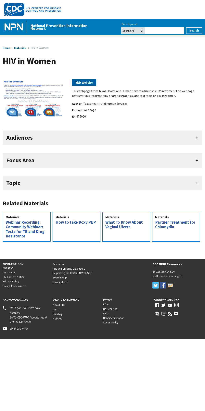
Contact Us (9, 272)
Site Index (58, 264)
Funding (57, 314)
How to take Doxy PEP (76, 222)
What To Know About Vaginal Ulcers (124, 225)
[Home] (14, 27)
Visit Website (84, 82)
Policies (57, 318)
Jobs (56, 309)
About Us (8, 268)
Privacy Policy (11, 281)
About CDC (59, 305)
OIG (105, 313)
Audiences (19, 137)
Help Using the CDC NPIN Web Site (72, 273)
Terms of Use (60, 282)
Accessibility (110, 322)
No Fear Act (110, 309)
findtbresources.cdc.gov (167, 276)
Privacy (107, 300)
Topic (13, 183)
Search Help (60, 277)
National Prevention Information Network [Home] (58, 27)
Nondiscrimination (113, 318)
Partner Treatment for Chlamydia (175, 225)
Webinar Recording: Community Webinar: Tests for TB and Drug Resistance (25, 229)
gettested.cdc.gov (163, 271)
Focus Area (20, 160)
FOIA (106, 304)
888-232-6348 (23, 322)
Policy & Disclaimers (14, 286)
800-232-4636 (38, 317)
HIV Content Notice (14, 277)
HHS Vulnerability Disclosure (69, 268)
